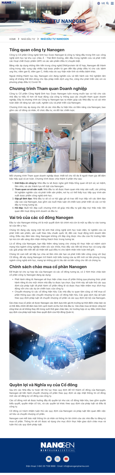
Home (13, 39)
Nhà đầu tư (29, 39)
